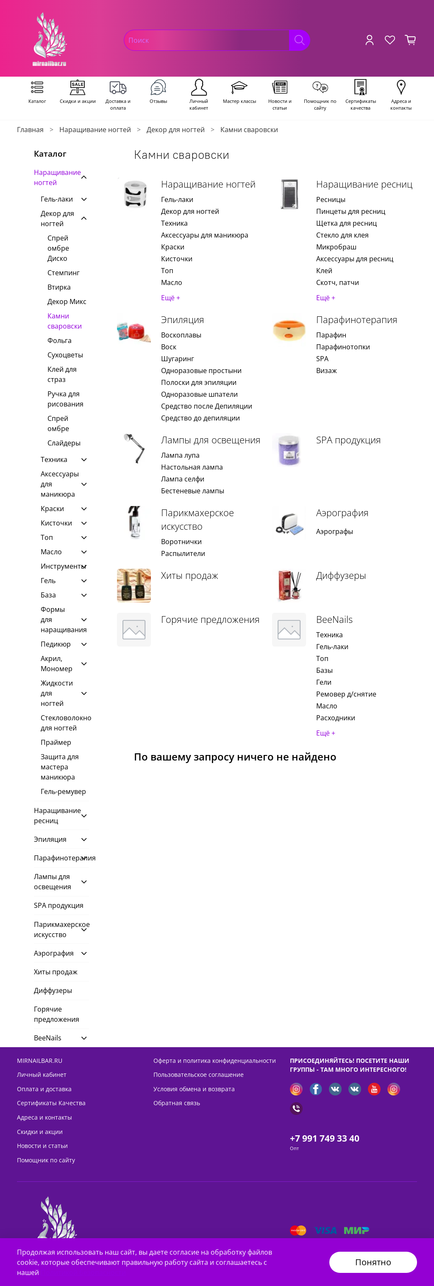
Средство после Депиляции (206, 406)
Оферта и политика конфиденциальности (214, 1060)
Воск (168, 346)
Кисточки (176, 258)
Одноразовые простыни (201, 370)
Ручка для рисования (65, 399)
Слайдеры (64, 443)
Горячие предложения (210, 619)
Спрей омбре (58, 423)
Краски (172, 247)
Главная (30, 129)
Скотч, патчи (337, 282)
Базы (324, 670)
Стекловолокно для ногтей (65, 723)
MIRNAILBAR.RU (39, 1060)
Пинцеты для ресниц (350, 211)
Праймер (56, 742)
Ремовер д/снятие (346, 694)
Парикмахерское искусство (197, 519)
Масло (171, 282)
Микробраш (336, 247)
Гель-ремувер (63, 791)
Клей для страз (62, 374)
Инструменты (58, 566)
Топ (167, 270)
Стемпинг (63, 272)
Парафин (331, 335)
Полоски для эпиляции (198, 382)
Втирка (59, 287)
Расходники (335, 717)
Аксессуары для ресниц (354, 258)
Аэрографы (334, 531)
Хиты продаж (189, 575)
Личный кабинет (42, 1074)
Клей (324, 270)
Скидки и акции (40, 1132)
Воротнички (181, 541)
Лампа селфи (182, 479)
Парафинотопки (343, 346)
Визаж (326, 370)
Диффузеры (341, 575)
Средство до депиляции (200, 418)
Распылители (183, 553)
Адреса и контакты (44, 1117)
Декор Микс (66, 301)
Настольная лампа (192, 467)
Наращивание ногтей (95, 129)
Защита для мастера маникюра (60, 767)
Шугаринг (177, 358)
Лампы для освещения (211, 439)
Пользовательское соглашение (198, 1074)
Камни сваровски (64, 321)
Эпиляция (182, 319)
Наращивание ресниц (364, 184)
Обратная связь (176, 1103)
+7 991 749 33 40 (324, 1138)
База (48, 595)
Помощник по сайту (46, 1160)
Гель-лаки (177, 199)
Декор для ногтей (176, 129)
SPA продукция (348, 439)
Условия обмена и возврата (194, 1089)
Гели (323, 682)
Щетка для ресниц (346, 223)
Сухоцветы (65, 355)
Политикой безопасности (83, 1272)
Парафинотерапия (357, 319)
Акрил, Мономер (56, 663)
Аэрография (342, 512)
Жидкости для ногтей (57, 693)
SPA (322, 358)
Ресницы (330, 199)
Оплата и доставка (44, 1089)
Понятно (373, 1262)
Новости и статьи (42, 1146)
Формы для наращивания (58, 619)
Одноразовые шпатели (199, 394)
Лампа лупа (180, 455)
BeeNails (334, 619)
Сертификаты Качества (51, 1103)
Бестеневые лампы (192, 490)
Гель (48, 580)
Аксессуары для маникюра (204, 235)
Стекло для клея (342, 235)
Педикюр (56, 644)
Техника (174, 223)
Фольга (59, 340)
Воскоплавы (181, 335)
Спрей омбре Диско (58, 248)
